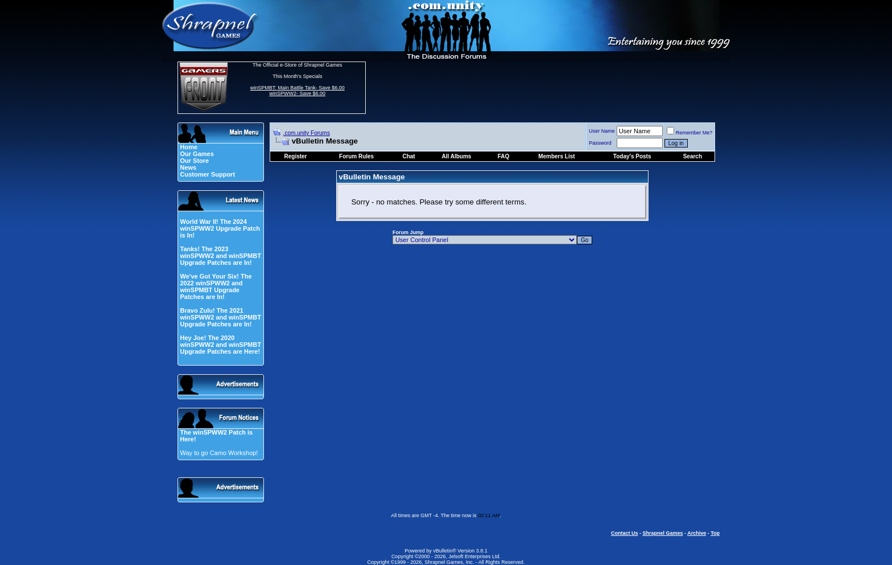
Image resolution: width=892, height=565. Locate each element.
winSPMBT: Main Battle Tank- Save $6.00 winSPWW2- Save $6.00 (297, 90)
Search (692, 156)
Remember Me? (690, 133)
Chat (408, 156)
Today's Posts (632, 156)
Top (715, 533)
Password (600, 143)
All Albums (457, 156)
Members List (556, 156)
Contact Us (624, 533)
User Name (602, 131)
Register (295, 156)
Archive (696, 533)
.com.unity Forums (306, 133)
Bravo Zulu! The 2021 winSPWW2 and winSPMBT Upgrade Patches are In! (220, 317)
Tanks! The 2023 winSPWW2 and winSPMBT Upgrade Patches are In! (220, 255)
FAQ (504, 156)
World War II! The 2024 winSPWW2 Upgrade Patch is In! (220, 228)
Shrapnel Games (662, 533)
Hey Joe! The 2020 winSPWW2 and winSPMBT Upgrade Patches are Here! (220, 344)
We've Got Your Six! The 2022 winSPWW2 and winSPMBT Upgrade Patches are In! (215, 286)
